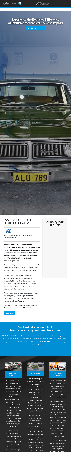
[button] (5, 113)
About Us (9, 313)
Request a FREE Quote (35, 28)
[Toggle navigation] (64, 3)
